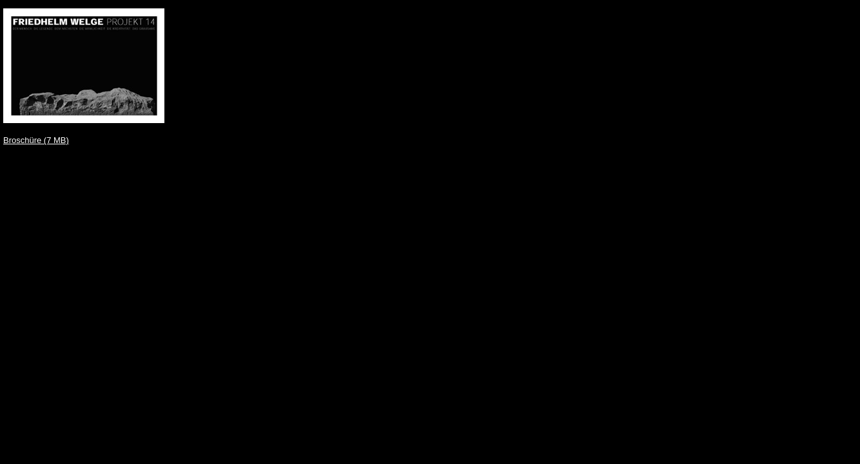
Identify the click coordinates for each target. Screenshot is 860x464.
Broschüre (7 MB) (36, 140)
